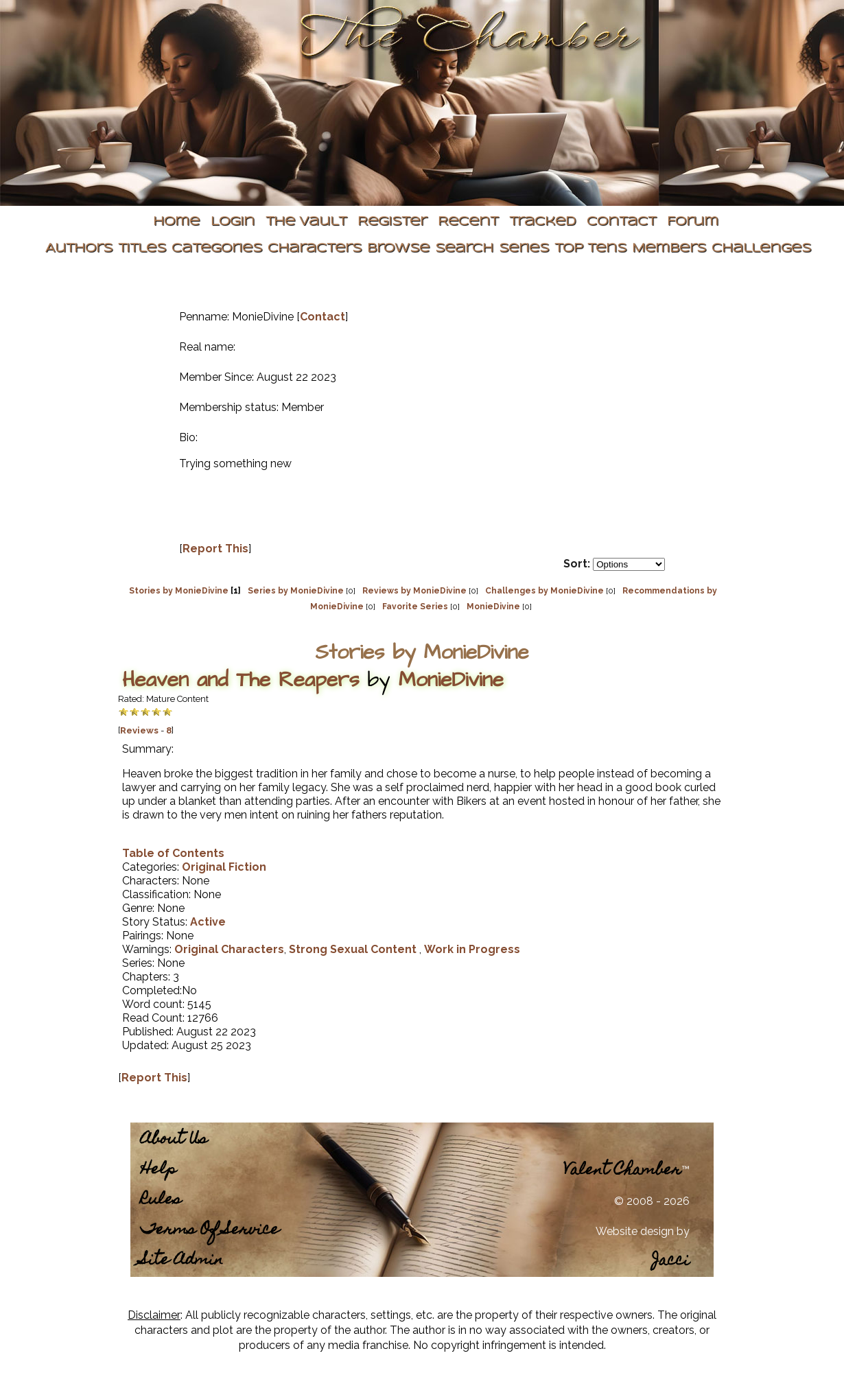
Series (524, 249)
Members (669, 249)
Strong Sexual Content (354, 949)
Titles (142, 249)
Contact (621, 222)
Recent (468, 222)
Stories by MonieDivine (178, 591)
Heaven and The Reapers (240, 680)
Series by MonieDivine (296, 591)
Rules (161, 1200)
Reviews (139, 730)
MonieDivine (493, 606)
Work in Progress (472, 949)
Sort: (576, 563)
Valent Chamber (622, 1171)
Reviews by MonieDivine (414, 591)
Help (158, 1170)
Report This (215, 548)
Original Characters (229, 949)
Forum (692, 222)
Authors (79, 249)
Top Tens (590, 249)
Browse (398, 249)
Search (464, 249)
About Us (174, 1140)
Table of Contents (173, 853)
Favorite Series (415, 606)
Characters (315, 249)
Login (233, 222)
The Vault (306, 222)
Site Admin (182, 1261)
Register (392, 222)
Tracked (542, 222)
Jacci (671, 1261)
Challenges (761, 249)
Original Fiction (224, 866)
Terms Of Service (210, 1230)
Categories (217, 249)
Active (208, 921)
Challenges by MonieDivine (544, 591)
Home (176, 222)
